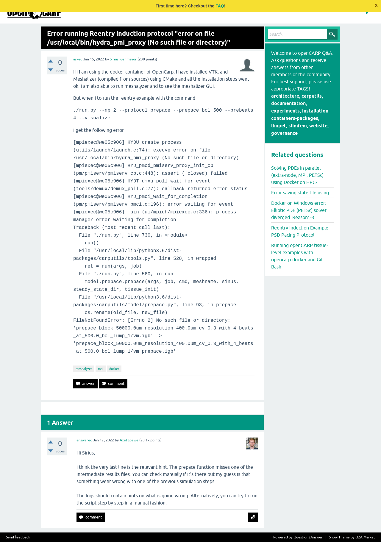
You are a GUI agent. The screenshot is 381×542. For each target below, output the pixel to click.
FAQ (220, 6)
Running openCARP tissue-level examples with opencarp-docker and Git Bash (299, 256)
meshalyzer (84, 369)
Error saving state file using (300, 192)
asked (77, 59)
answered (84, 440)
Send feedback (18, 537)
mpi (100, 369)
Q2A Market (365, 537)
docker (114, 369)
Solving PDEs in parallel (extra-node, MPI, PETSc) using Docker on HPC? (297, 175)
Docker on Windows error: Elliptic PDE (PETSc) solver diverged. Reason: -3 (299, 210)
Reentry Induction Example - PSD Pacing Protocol (301, 231)
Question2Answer (308, 537)
